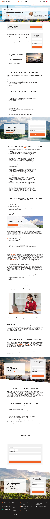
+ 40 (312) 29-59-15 (42, 1)
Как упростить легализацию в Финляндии (16, 61)
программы (13, 4)
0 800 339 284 (37, 509)
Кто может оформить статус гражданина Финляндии (16, 55)
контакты (30, 4)
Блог (21, 4)
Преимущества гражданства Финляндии (16, 52)
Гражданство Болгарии (7, 509)
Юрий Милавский (38, 14)
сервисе (8, 326)
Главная (8, 4)
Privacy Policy (14, 510)
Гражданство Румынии (7, 506)
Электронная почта (12, 451)
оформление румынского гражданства (23, 344)
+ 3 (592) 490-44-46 (23, 508)
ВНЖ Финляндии (12, 254)
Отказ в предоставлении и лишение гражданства (15, 65)
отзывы (18, 4)
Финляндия (11, 9)
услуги (13, 502)
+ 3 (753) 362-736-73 (38, 504)
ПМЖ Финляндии (13, 259)
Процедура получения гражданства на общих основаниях (15, 60)
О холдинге (25, 4)
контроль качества (37, 4)
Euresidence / (4, 9)
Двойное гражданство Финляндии (14, 63)
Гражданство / (8, 9)
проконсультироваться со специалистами (22, 426)
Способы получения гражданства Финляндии (14, 57)
